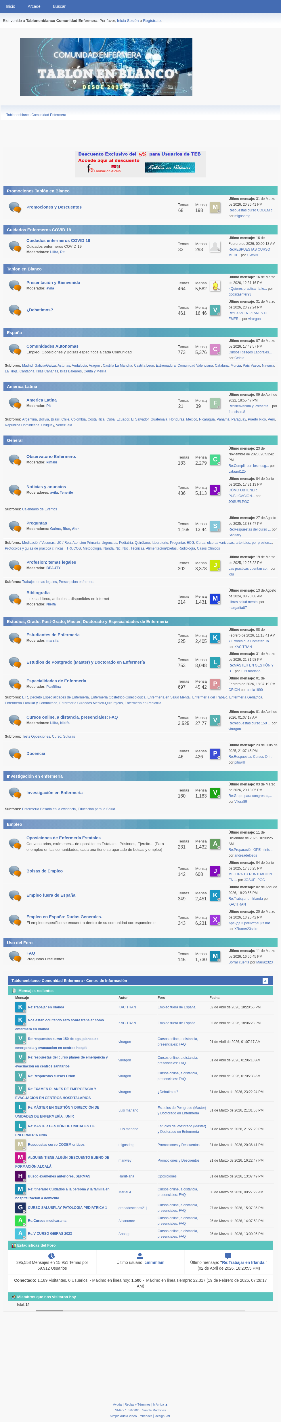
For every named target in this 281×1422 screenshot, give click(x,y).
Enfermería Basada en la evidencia (49, 809)
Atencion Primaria (86, 543)
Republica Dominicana (22, 425)
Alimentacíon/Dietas (161, 548)
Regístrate (152, 20)
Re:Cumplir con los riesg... (248, 466)
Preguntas (36, 523)
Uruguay (47, 425)
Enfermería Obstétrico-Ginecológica (118, 697)
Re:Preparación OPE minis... (250, 850)
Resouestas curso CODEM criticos (56, 1145)
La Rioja (11, 371)
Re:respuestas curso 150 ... (249, 723)
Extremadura (166, 365)
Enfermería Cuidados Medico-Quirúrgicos (91, 703)
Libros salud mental (243, 602)
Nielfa (51, 604)
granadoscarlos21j (132, 1208)
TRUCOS (73, 548)
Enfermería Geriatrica (245, 697)
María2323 (264, 962)
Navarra (268, 365)
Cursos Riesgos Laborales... (250, 352)
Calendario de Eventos (39, 509)
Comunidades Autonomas (52, 346)
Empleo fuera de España (50, 895)
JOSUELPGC (238, 502)
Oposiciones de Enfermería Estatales (63, 838)
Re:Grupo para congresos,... (250, 796)
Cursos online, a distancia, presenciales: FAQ (72, 717)
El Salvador (140, 419)
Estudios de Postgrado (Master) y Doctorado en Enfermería (85, 662)
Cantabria (27, 371)
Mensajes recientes (32, 990)
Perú (271, 419)
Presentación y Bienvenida (53, 282)
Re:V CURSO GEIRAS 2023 (50, 1234)
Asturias (64, 365)
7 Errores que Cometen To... (250, 641)
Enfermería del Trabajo (210, 697)
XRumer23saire (246, 929)
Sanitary (234, 535)
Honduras (176, 419)
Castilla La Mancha (117, 365)
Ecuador (122, 419)
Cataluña (222, 365)
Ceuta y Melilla (95, 371)
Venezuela (64, 425)
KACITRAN (243, 647)
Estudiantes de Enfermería (53, 635)
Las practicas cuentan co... (248, 569)
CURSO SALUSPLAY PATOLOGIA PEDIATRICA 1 (67, 1208)
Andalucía (79, 365)
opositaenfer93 (239, 294)
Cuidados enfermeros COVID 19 (58, 240)
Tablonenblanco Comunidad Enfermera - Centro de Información (69, 980)
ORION (234, 690)
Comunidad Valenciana (195, 365)
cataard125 (237, 471)
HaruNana (126, 1176)
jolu (231, 574)
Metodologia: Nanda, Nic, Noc (106, 548)
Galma (55, 529)
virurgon (254, 319)
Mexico (191, 419)
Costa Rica (96, 419)
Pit (62, 252)
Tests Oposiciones (36, 736)
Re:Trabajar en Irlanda (246, 899)
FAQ (30, 953)
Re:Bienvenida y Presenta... (249, 406)
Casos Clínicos (208, 548)
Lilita (54, 252)
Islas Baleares (71, 371)
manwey (124, 1160)
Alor (75, 529)
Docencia (35, 753)
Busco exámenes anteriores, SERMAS (59, 1176)
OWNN (252, 255)
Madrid (27, 365)
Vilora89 (240, 802)
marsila (52, 641)
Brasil (55, 419)
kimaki (51, 462)
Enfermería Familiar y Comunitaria (31, 703)
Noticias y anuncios (46, 486)
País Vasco (251, 365)
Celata (239, 358)
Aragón (95, 365)
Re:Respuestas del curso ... (249, 529)
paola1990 (255, 690)
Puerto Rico (257, 419)
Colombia (78, 419)
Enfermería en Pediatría (143, 703)
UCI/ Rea (64, 543)
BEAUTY (53, 568)
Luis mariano (251, 671)
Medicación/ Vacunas (38, 543)
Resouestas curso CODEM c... (251, 210)
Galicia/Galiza (45, 365)
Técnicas (137, 548)
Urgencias (109, 543)
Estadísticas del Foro (34, 1245)
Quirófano (142, 543)
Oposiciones (167, 1176)
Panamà (223, 419)
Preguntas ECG (182, 543)
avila (50, 288)
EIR (25, 697)
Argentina (29, 419)
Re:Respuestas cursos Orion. (52, 1076)
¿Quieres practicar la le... (247, 289)
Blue (66, 529)
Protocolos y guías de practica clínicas (34, 548)
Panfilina (53, 687)
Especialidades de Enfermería (56, 681)
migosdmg (242, 216)
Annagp (124, 1234)
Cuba (110, 419)
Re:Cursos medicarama (47, 1221)
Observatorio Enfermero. (51, 456)
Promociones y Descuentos (54, 207)
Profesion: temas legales (51, 562)
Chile (65, 419)
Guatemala (158, 419)
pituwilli (240, 762)
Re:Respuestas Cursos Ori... (250, 757)
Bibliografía (38, 592)
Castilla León (144, 365)
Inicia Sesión (128, 20)
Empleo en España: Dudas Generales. (64, 916)
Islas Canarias (47, 371)
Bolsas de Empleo (44, 871)
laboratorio (160, 543)
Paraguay (239, 419)
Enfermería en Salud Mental (169, 697)
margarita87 (237, 608)
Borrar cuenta (238, 962)
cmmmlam (155, 1262)
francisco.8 (236, 412)
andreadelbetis (245, 855)
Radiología (187, 548)
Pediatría (126, 543)
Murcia (236, 365)
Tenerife (66, 493)
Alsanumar (126, 1221)
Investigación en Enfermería (54, 792)
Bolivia (44, 419)
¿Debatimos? (39, 310)
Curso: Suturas (63, 736)
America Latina (41, 400)
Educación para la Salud (96, 809)
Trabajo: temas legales (39, 582)
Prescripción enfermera (76, 582)
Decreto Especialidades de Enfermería (59, 697)
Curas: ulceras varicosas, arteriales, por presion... (234, 543)
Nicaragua (207, 419)
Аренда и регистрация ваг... (250, 923)
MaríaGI (124, 1192)
